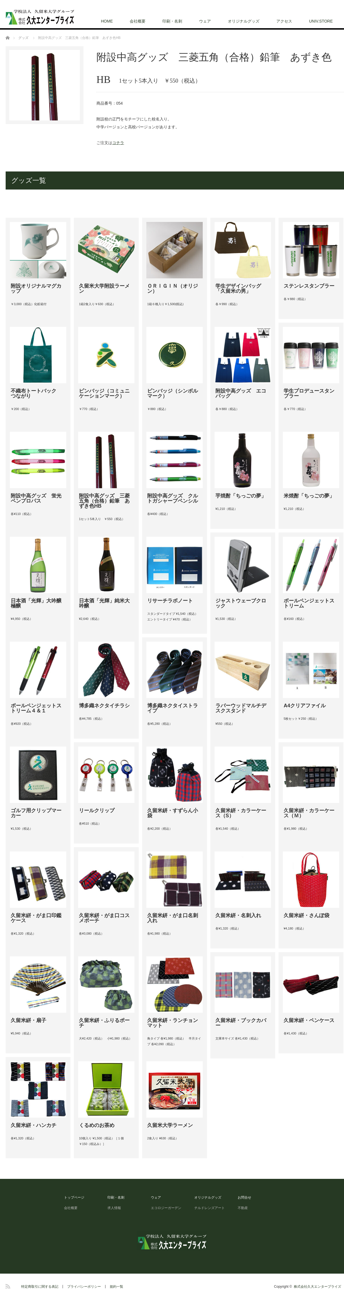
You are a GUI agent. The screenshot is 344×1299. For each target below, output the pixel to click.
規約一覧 (116, 1286)
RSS (7, 1285)
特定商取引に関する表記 (39, 1286)
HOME (107, 21)
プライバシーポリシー (84, 1286)
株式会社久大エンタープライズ (317, 1287)
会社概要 (137, 21)
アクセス (284, 21)
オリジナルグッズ (243, 21)
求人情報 (115, 1208)
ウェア (205, 21)
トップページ (74, 1197)
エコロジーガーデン (166, 1208)
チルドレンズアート (209, 1208)
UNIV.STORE (321, 21)
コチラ (118, 142)
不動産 (243, 1208)
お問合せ (244, 1197)
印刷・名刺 (172, 21)
